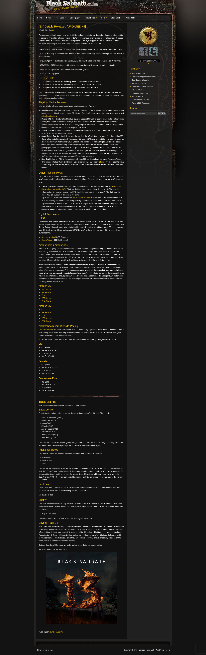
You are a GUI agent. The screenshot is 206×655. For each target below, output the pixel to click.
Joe (52, 30)
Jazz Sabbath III (137, 96)
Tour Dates (91, 18)
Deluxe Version (47, 240)
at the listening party (49, 116)
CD (42, 310)
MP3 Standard (47, 298)
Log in (168, 650)
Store (103, 18)
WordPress (160, 650)
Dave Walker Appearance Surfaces (144, 77)
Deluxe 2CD (46, 292)
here (102, 162)
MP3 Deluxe (46, 301)
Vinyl (43, 295)
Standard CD (46, 290)
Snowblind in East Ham (140, 93)
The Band (61, 18)
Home (39, 18)
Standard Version (48, 237)
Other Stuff (115, 18)
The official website (46, 330)
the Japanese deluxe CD (82, 198)
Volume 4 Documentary (140, 83)
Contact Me (130, 18)
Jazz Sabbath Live (138, 73)
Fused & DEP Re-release (140, 103)
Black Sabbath (56, 632)
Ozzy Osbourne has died (140, 80)
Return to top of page (45, 650)
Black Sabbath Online (101, 7)
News (49, 18)
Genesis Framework (146, 650)
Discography (76, 18)
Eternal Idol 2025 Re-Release (142, 86)
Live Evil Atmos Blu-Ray (140, 100)
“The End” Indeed (138, 90)
